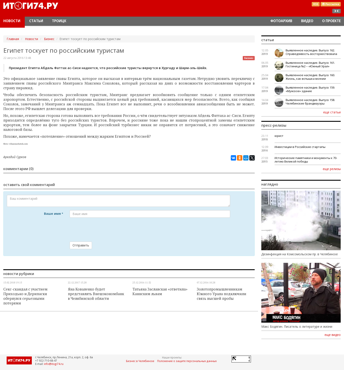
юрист (279, 136)
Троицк (59, 21)
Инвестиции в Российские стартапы (300, 147)
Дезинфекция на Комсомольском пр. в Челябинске (299, 254)
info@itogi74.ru (53, 364)
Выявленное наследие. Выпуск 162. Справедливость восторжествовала (311, 52)
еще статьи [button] (332, 112)
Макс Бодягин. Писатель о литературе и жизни (296, 326)
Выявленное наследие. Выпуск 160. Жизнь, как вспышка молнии (310, 77)
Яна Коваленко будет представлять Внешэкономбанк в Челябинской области (96, 294)
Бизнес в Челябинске (140, 361)
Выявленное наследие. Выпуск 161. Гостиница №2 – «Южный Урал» (310, 64)
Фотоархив (281, 21)
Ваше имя (53, 213)
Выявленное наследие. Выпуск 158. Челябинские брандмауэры (310, 101)
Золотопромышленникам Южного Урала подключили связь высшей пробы (221, 294)
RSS (315, 4)
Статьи (36, 21)
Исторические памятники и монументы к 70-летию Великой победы (306, 159)
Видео (307, 21)
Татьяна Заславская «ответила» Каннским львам (159, 291)
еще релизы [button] (332, 169)
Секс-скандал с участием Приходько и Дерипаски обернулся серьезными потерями (25, 296)
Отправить (81, 245)
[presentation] (103, 229)
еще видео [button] (333, 335)
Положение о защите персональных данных (187, 361)
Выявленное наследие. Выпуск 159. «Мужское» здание (310, 89)
